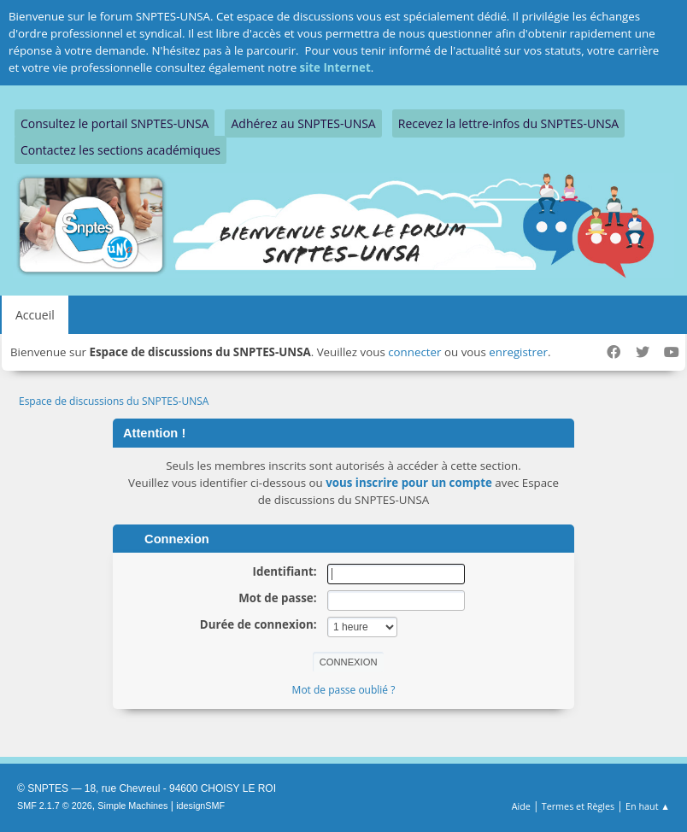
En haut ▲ (647, 806)
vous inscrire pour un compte (409, 482)
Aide (521, 806)
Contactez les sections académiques (120, 150)
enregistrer (518, 352)
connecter (414, 352)
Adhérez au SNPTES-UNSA (303, 123)
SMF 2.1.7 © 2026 (54, 805)
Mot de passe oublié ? (344, 690)
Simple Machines (132, 805)
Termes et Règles (578, 806)
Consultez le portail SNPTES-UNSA (114, 123)
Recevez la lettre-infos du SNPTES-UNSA (508, 123)
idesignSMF (200, 805)
